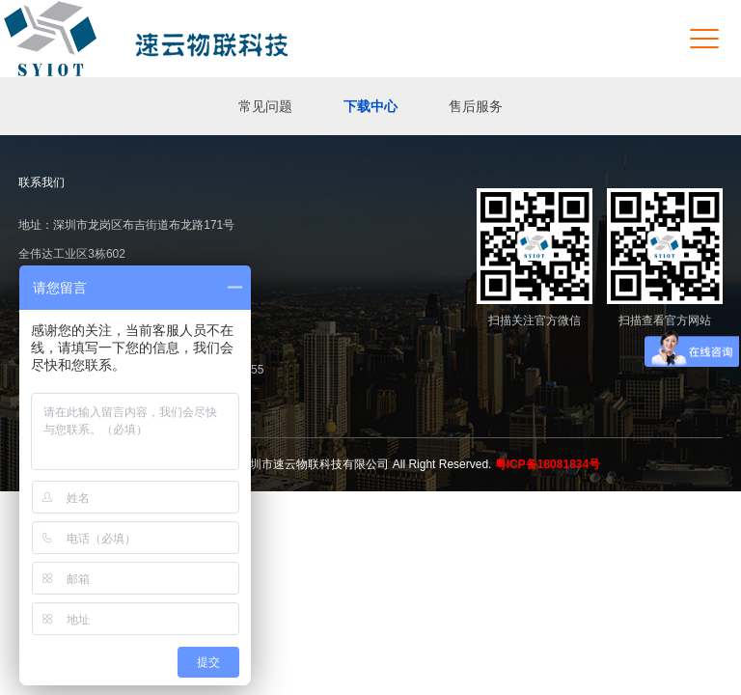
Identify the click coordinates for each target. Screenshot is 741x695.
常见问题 (265, 106)
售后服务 (476, 106)
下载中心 (370, 106)
